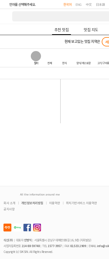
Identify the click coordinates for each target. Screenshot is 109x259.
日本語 (100, 4)
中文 (89, 4)
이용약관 (54, 203)
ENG (79, 4)
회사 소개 (9, 203)
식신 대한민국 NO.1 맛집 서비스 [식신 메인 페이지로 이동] (6, 16)
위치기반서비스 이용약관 (81, 203)
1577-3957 (55, 246)
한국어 (67, 4)
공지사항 (9, 209)
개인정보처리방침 (32, 203)
